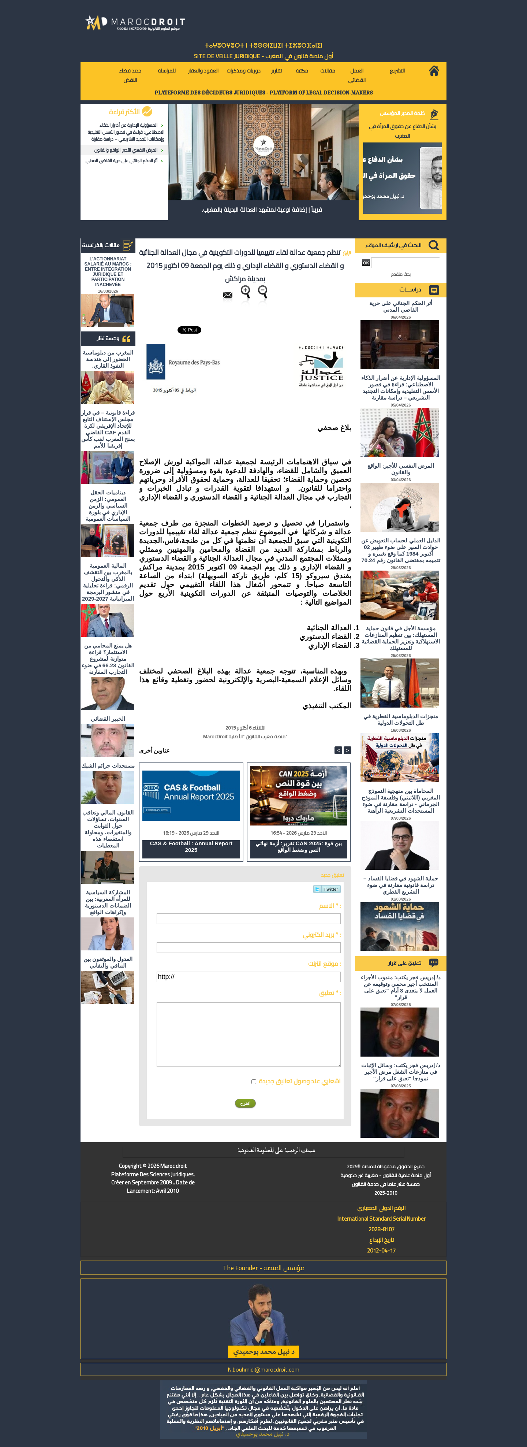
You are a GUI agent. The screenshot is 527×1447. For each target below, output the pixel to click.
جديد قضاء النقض (130, 75)
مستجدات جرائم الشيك (107, 766)
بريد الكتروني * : (322, 934)
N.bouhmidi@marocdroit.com (263, 1369)
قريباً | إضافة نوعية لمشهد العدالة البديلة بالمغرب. (262, 209)
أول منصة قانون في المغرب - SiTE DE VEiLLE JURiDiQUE (263, 56)
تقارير (276, 70)
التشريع (397, 70)
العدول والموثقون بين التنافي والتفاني (107, 962)
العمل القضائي (357, 75)
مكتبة (302, 70)
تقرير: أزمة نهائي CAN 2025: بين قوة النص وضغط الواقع (298, 846)
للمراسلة (167, 70)
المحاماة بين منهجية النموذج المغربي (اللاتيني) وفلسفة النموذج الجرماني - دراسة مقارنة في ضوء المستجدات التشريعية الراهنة (401, 801)
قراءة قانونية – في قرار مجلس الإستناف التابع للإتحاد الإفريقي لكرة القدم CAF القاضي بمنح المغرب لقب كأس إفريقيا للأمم (108, 429)
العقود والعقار (203, 70)
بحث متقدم (401, 274)
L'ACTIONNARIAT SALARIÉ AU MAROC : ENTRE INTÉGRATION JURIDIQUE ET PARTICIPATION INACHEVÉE (108, 271)
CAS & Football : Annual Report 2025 (191, 846)
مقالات (327, 70)
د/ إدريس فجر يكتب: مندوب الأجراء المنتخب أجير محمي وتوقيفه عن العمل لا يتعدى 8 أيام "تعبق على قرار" (401, 987)
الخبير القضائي (108, 719)
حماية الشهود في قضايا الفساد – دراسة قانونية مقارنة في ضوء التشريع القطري (400, 885)
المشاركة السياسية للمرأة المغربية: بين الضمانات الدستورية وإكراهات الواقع (108, 902)
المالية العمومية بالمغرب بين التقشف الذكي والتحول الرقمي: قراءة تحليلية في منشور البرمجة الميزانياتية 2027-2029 (108, 582)
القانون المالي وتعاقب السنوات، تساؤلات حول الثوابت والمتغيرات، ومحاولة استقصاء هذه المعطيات (107, 829)
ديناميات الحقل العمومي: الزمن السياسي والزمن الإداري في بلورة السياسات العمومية (108, 505)
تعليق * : (330, 993)
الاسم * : (330, 906)
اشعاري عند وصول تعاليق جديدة (300, 1081)
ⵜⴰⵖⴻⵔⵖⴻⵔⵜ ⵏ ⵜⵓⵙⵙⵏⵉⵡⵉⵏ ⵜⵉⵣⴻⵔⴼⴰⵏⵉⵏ (263, 45)
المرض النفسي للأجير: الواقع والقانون (125, 150)
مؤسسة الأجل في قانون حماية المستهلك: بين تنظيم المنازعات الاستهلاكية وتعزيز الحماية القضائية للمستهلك (401, 638)
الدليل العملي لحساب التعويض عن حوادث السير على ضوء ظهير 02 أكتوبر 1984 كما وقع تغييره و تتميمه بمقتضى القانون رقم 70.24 (400, 550)
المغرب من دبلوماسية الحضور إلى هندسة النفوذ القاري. (108, 359)
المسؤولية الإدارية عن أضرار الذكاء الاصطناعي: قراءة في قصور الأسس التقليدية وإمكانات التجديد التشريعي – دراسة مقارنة (126, 132)
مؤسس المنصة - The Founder (263, 1268)
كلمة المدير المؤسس (402, 113)
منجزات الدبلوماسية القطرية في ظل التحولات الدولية (400, 719)
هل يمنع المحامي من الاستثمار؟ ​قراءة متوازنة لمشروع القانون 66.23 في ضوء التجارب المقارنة (108, 658)
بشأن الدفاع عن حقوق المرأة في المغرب (402, 131)
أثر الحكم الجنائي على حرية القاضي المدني (121, 160)
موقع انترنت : (324, 963)
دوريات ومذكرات (244, 70)
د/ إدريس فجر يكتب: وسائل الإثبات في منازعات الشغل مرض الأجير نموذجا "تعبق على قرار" (400, 1071)
